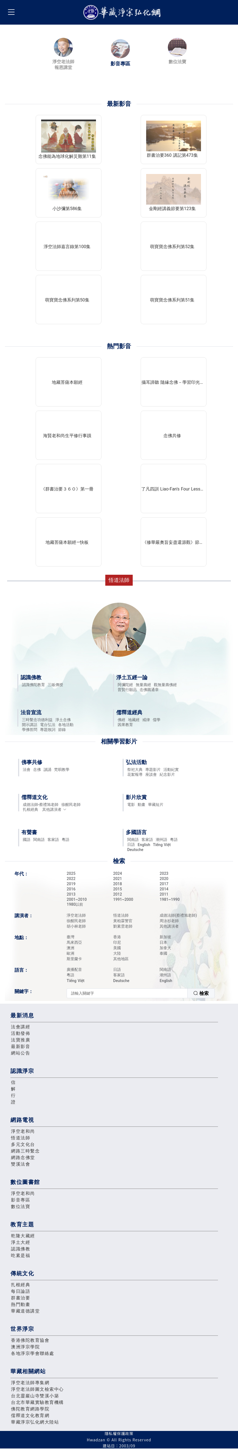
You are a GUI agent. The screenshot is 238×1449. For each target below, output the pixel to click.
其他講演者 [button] (54, 809)
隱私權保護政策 (119, 1433)
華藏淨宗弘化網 (123, 12)
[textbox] (127, 993)
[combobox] (141, 993)
